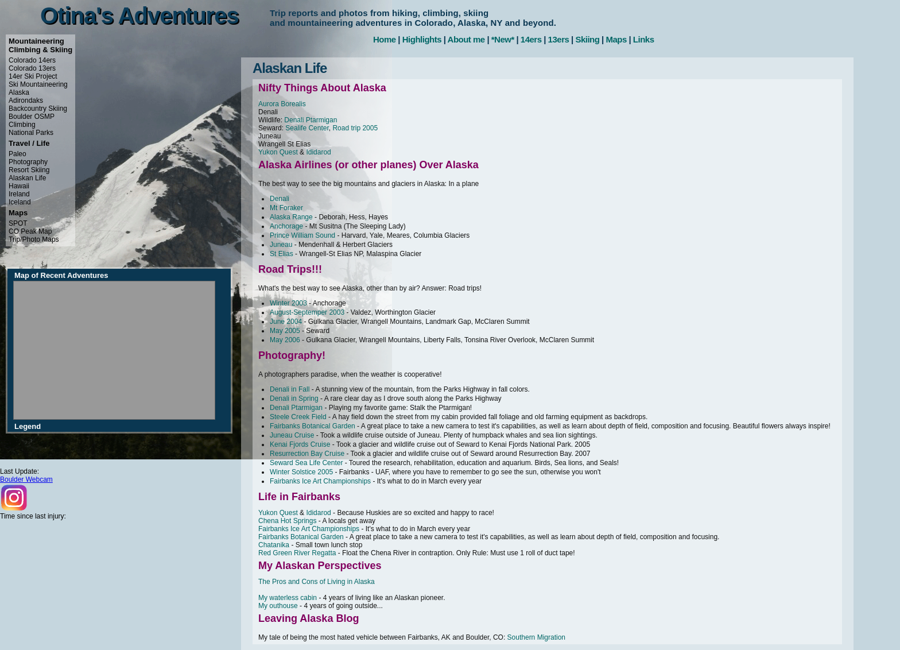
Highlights (421, 39)
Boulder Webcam (26, 479)
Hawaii (19, 186)
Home (384, 39)
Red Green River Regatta (297, 553)
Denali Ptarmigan (310, 120)
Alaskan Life (27, 178)
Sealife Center (306, 128)
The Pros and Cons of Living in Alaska (316, 582)
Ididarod (318, 152)
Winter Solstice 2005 (301, 472)
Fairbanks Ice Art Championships (320, 481)
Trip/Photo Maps (34, 239)
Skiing (587, 39)
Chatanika (273, 545)
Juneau (281, 245)
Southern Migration (536, 637)
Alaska (19, 92)
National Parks (31, 133)
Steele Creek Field (298, 417)
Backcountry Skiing (38, 109)
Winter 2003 (288, 303)
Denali (279, 199)
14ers (531, 39)
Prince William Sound (302, 235)
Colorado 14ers (32, 60)
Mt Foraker (286, 208)
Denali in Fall (289, 389)
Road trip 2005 (355, 128)
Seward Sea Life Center (306, 463)
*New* (502, 39)
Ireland (19, 194)
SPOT (18, 223)
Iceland (20, 202)
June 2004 (286, 322)
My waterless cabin (287, 598)
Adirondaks (26, 100)
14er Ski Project (33, 76)
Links (643, 39)
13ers (558, 39)
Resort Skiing (29, 170)
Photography (28, 162)
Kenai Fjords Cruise (300, 444)
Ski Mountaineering (38, 84)
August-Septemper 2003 (307, 312)
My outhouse (278, 606)
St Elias (281, 254)
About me (466, 39)
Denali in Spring (294, 398)
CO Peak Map (30, 231)
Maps (616, 39)
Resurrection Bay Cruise (307, 454)
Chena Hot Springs (287, 521)
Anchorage (286, 226)
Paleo (17, 154)
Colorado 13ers (32, 68)
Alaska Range (291, 217)
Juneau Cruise (292, 435)
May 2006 (285, 340)
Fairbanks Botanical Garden (312, 426)
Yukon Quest (278, 152)
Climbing (22, 125)
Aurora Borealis (282, 104)
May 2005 (285, 331)
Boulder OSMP (32, 117)
